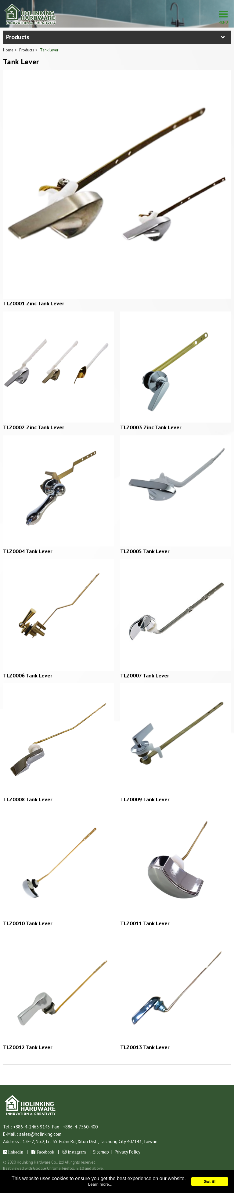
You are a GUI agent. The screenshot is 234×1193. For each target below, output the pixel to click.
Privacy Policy (127, 1152)
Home (8, 50)
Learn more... (100, 1184)
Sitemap (101, 1152)
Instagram (77, 1152)
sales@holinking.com (40, 1134)
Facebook (45, 1152)
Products (26, 50)
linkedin (15, 1152)
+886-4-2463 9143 (31, 1127)
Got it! (209, 1181)
